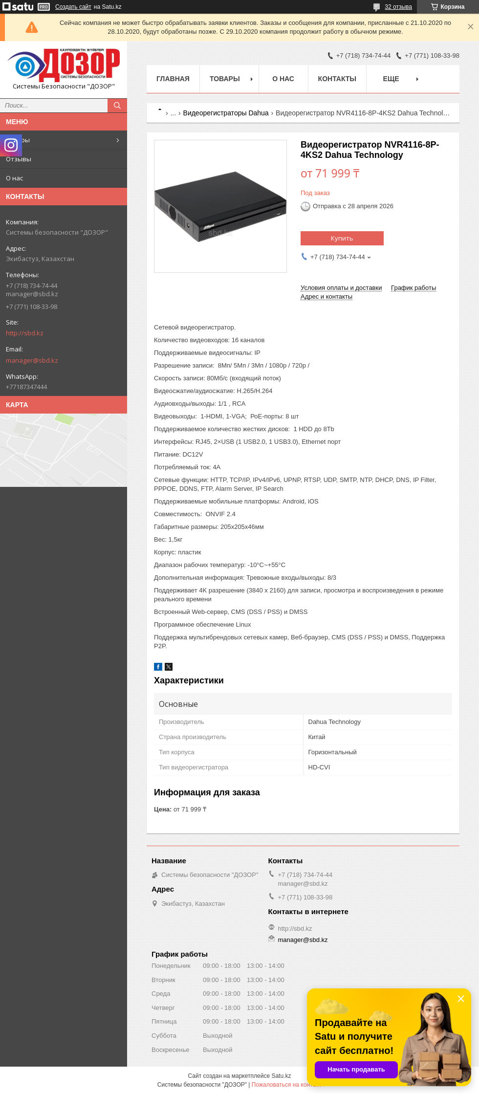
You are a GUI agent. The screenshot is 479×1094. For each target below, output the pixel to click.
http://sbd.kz (25, 332)
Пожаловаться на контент (287, 1084)
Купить (342, 238)
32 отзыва (398, 6)
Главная (173, 79)
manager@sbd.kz (32, 360)
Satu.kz (281, 1075)
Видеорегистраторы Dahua (226, 113)
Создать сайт (73, 6)
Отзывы (18, 158)
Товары (18, 139)
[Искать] (117, 105)
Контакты (337, 79)
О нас (14, 178)
